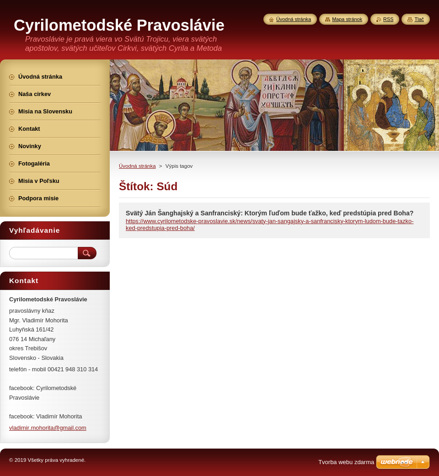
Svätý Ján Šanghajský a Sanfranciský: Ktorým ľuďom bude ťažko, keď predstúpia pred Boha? (269, 213)
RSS (388, 19)
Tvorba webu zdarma (346, 462)
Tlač (419, 19)
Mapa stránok (347, 19)
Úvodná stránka (137, 166)
